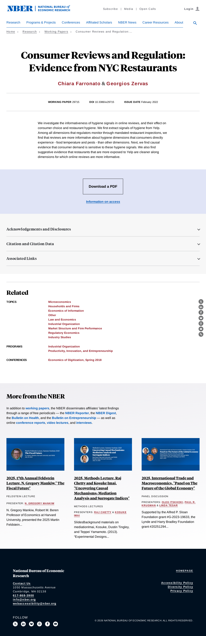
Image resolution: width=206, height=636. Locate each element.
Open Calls (147, 8)
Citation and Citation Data (30, 243)
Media (128, 8)
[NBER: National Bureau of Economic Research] (41, 10)
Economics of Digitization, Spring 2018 (75, 360)
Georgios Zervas (127, 83)
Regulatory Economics (63, 332)
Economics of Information (66, 310)
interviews (84, 422)
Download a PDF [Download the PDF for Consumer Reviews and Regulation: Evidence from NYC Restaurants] (103, 186)
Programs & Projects (41, 22)
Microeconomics (59, 301)
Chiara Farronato (79, 83)
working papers (37, 408)
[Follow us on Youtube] (55, 624)
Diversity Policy (180, 586)
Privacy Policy (181, 590)
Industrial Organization (64, 324)
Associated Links (21, 258)
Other (52, 315)
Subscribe (110, 8)
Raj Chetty (102, 512)
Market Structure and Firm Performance (75, 328)
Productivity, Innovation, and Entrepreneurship (80, 350)
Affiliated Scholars (99, 22)
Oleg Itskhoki (172, 502)
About (179, 22)
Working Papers (56, 31)
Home (10, 31)
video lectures (57, 422)
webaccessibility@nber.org (34, 603)
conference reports (30, 422)
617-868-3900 (23, 595)
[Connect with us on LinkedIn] (23, 624)
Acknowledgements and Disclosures (38, 229)
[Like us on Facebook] (47, 624)
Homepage (184, 570)
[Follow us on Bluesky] (31, 624)
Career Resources (155, 22)
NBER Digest (106, 413)
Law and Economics (62, 319)
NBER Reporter (77, 413)
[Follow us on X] (15, 624)
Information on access (103, 201)
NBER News (127, 22)
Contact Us (22, 583)
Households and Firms (63, 306)
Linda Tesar (168, 505)
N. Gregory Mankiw (39, 503)
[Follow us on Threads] (39, 624)
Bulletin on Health (25, 418)
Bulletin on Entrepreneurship (74, 418)
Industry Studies (59, 337)
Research (13, 22)
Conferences (71, 22)
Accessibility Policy (177, 582)
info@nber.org (24, 599)
